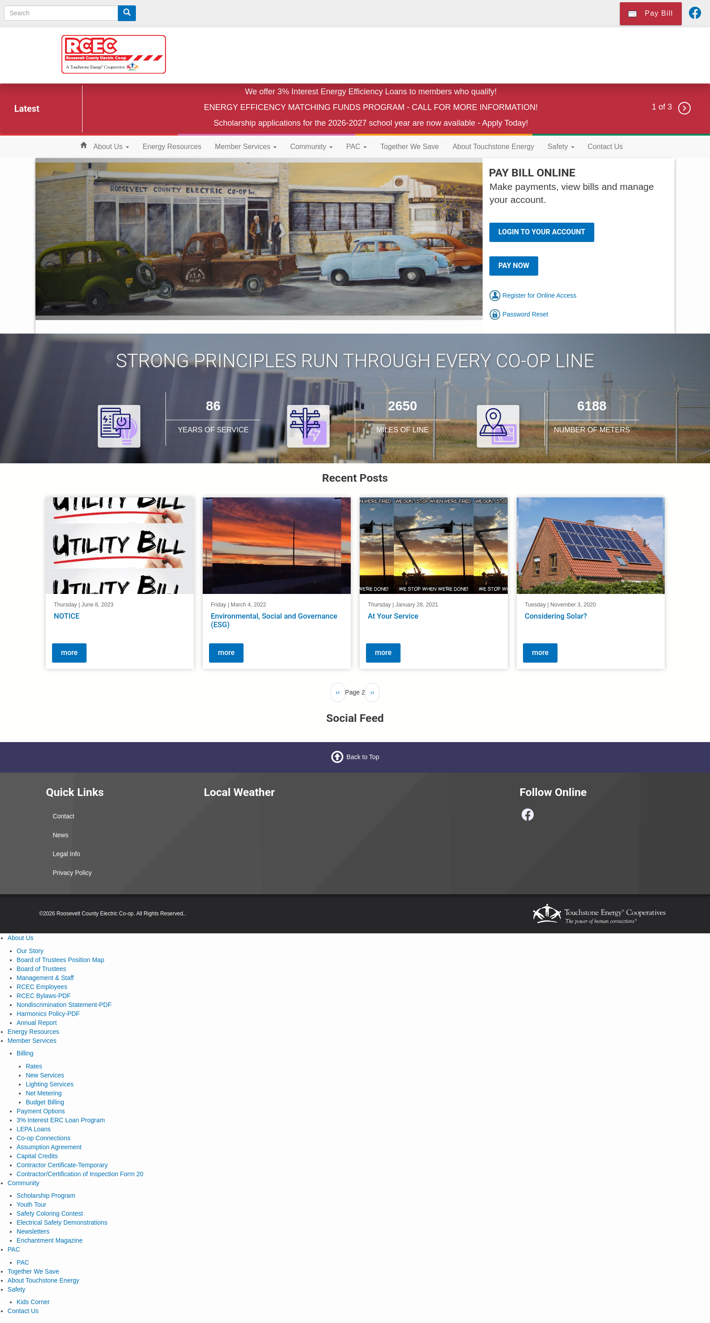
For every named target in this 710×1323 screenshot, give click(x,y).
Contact (63, 816)
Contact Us (605, 146)
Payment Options (41, 1111)
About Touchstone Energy (493, 146)
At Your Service (393, 616)
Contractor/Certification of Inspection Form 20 (80, 1174)
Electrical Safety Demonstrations (62, 1222)
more (69, 653)
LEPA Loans (34, 1129)
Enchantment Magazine (50, 1240)
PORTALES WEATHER (276, 841)
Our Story (30, 950)
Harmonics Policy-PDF (48, 1013)
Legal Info (66, 853)
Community (311, 146)
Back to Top (363, 756)
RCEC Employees (42, 986)
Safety (561, 146)
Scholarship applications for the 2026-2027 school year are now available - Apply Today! (370, 123)
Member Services (246, 146)
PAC (356, 146)
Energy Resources (172, 146)
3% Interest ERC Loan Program (61, 1120)
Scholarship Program (46, 1195)
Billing (25, 1053)
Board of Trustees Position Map (60, 959)
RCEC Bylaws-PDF (44, 995)
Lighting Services (50, 1084)
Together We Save (409, 146)
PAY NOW (513, 265)
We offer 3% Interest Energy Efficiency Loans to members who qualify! (371, 91)
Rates (34, 1066)
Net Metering (43, 1093)
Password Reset (518, 314)
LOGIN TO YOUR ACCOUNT (541, 232)
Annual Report (37, 1022)
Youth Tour (31, 1204)
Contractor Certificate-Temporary (62, 1165)
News (60, 835)
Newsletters (33, 1231)
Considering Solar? (556, 616)
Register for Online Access (532, 295)
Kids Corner (33, 1301)
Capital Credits (37, 1156)
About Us (111, 146)
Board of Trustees (41, 968)
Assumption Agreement (49, 1147)
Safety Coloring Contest (50, 1213)
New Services (45, 1075)
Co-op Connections (43, 1138)
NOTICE (66, 616)
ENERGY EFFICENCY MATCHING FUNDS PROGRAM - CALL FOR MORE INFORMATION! (371, 107)
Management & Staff (45, 977)
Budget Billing (45, 1102)
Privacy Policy (71, 872)
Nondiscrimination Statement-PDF (64, 1004)
